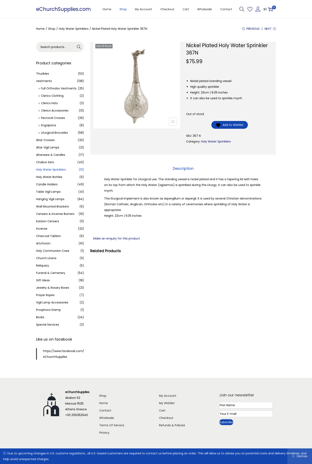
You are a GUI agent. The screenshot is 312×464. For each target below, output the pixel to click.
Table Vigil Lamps (48, 192)
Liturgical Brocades (54, 133)
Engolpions (48, 125)
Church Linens (46, 258)
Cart (162, 410)
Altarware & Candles (50, 155)
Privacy (104, 433)
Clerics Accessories (54, 110)
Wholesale (106, 418)
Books (40, 317)
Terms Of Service (111, 425)
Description (183, 168)
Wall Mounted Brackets (52, 206)
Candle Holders (47, 184)
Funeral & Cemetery (50, 273)
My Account (167, 396)
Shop (51, 29)
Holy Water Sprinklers (74, 29)
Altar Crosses (45, 140)
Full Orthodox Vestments (58, 88)
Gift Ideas (43, 280)
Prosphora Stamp (48, 310)
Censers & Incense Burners (55, 214)
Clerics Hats (49, 103)
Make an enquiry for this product (116, 238)
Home (40, 29)
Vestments (44, 81)
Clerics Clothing (52, 96)
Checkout (166, 418)
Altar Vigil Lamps (47, 147)
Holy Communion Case (52, 251)
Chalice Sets (45, 162)
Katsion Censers (47, 221)
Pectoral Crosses (53, 118)
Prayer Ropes (45, 295)
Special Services (47, 325)
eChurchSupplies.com (63, 9)
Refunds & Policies (172, 425)
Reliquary (42, 265)
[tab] (183, 168)
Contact (105, 410)
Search (79, 47)
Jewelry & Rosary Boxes (52, 288)
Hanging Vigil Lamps (50, 199)
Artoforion (43, 243)
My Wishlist (167, 403)
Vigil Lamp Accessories (52, 302)
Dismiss (299, 456)
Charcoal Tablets (48, 236)
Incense (41, 229)
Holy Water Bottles (49, 177)
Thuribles (42, 74)
